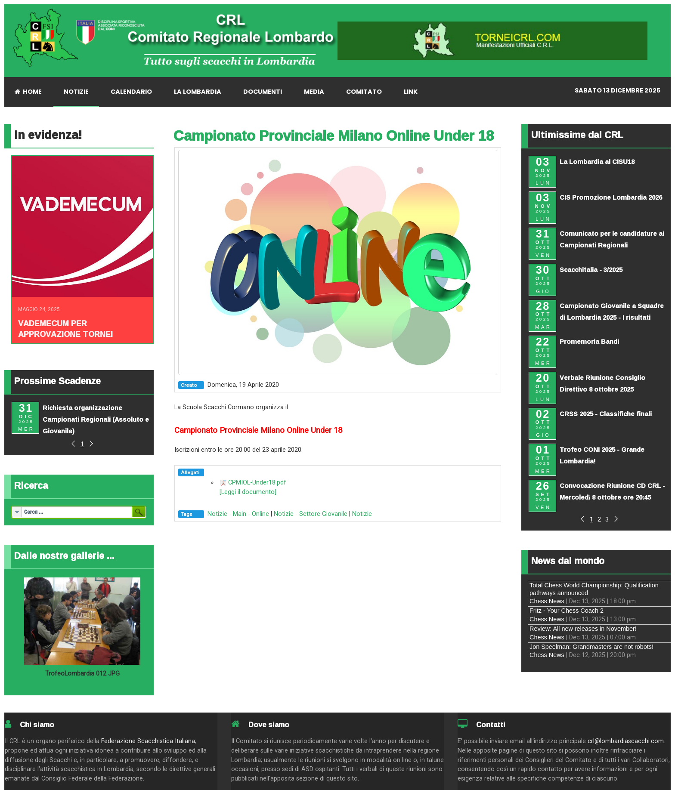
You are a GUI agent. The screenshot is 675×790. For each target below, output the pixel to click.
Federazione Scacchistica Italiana (148, 741)
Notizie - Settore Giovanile (310, 514)
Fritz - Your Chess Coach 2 (566, 610)
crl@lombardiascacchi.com (626, 741)
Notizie (362, 514)
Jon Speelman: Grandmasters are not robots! (591, 646)
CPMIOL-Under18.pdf (257, 482)
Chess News (546, 601)
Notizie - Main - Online (238, 514)
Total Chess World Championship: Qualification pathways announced (594, 589)
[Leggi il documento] (248, 492)
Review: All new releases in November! (583, 628)
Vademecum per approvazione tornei (65, 328)
